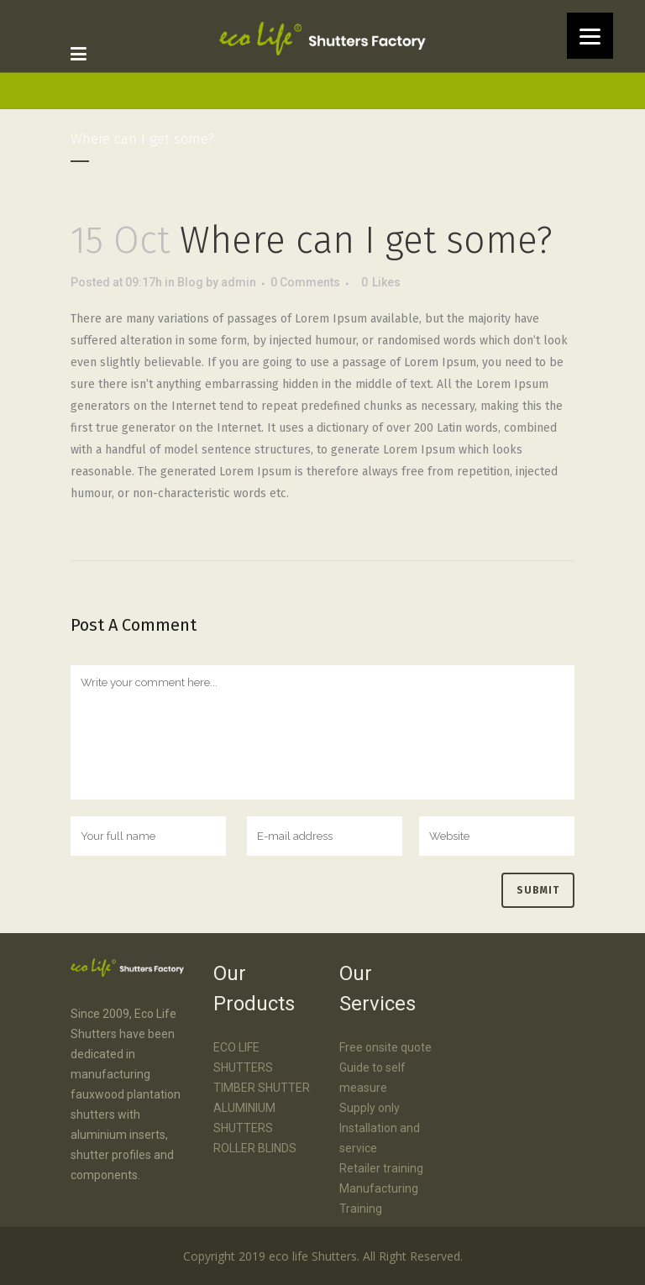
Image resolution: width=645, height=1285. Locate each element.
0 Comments (305, 282)
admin (238, 282)
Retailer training (381, 1168)
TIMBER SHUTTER (261, 1087)
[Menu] (590, 36)
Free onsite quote (385, 1047)
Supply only (369, 1108)
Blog (190, 282)
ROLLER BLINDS (254, 1148)
